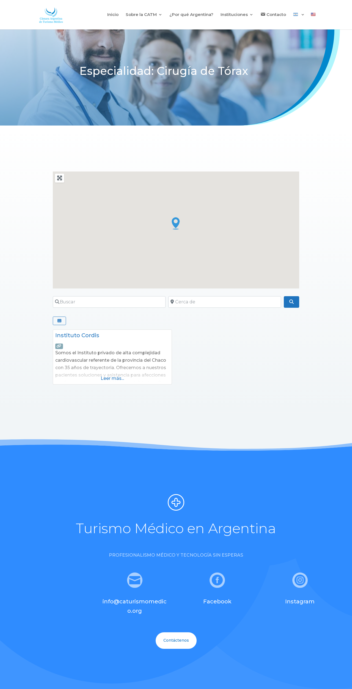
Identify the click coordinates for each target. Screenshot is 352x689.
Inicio (113, 15)
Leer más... (112, 378)
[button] (176, 223)
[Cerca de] (224, 302)
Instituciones (234, 15)
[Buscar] (109, 302)
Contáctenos (176, 640)
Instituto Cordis (77, 335)
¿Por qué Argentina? (191, 15)
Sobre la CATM (141, 15)
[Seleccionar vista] (59, 321)
